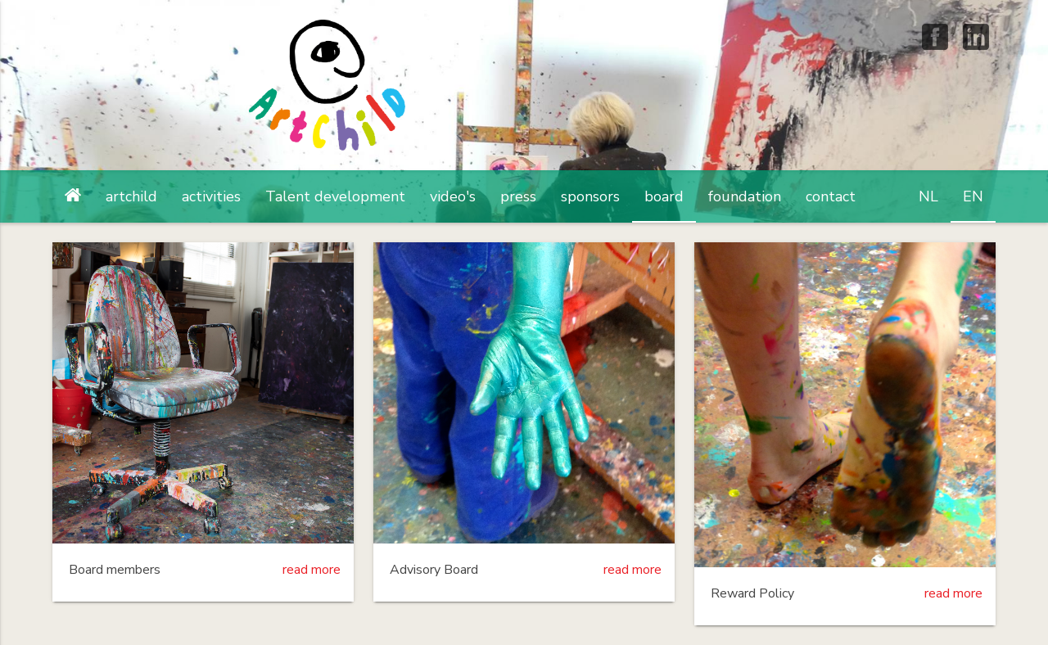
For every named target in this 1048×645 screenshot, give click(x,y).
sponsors (590, 196)
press (518, 196)
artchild (131, 196)
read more (311, 570)
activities (211, 196)
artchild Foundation (524, 137)
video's (453, 196)
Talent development (335, 196)
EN (973, 196)
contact (831, 196)
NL (928, 196)
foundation (744, 196)
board (664, 196)
